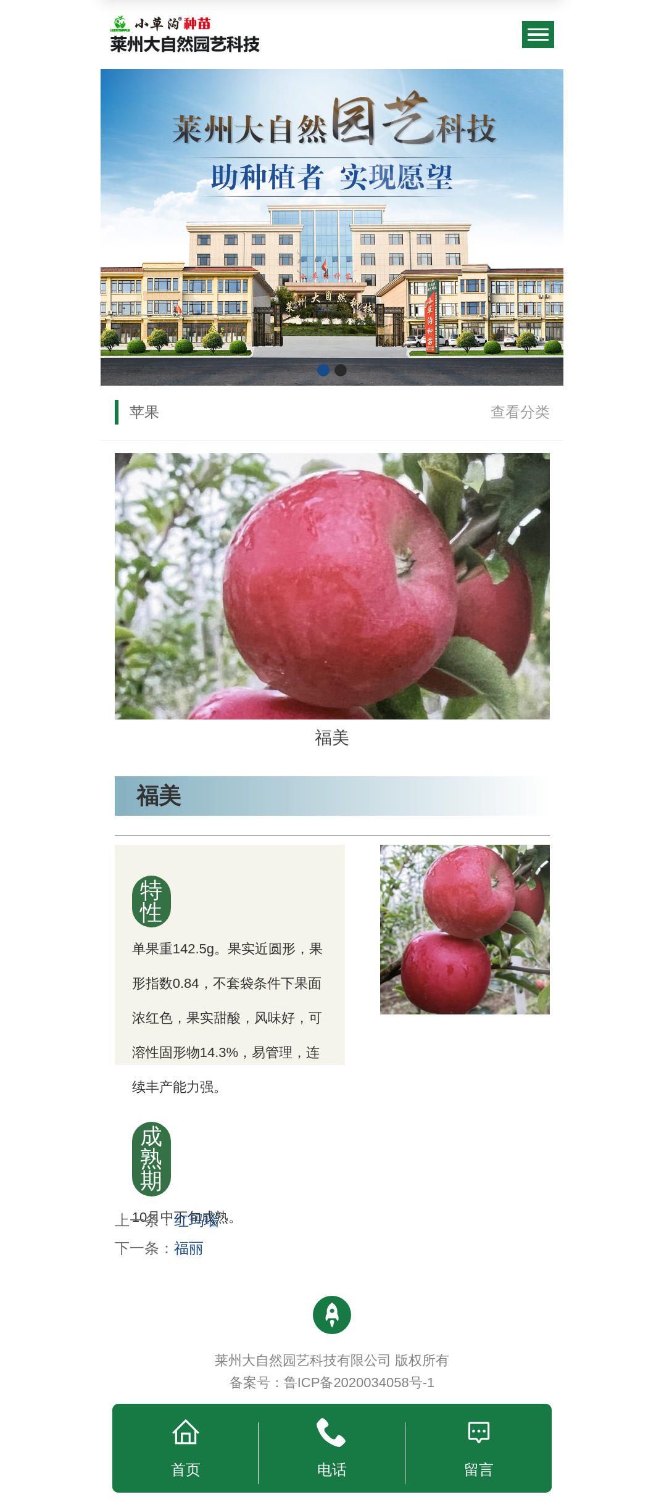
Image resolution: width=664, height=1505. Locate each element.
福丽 (189, 1248)
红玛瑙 (196, 1220)
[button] (323, 370)
